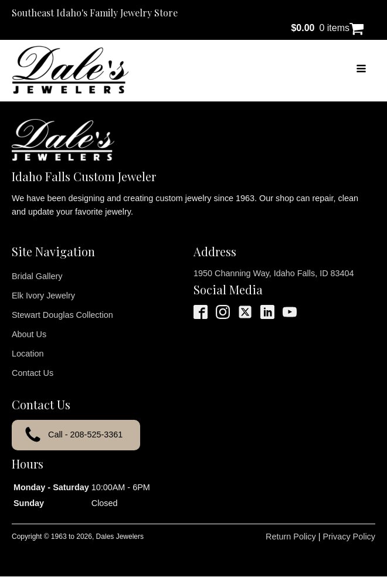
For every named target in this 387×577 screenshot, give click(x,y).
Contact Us (32, 373)
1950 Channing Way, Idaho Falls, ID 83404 (273, 273)
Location (27, 353)
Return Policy (291, 536)
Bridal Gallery (37, 276)
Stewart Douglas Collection (62, 315)
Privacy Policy (348, 536)
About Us (29, 334)
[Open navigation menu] (361, 70)
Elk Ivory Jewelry (43, 295)
